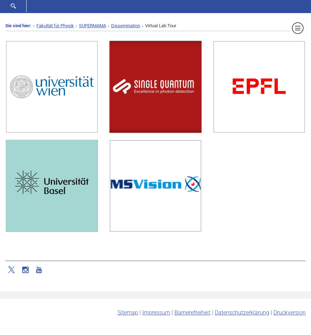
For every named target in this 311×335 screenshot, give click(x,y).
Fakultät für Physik (55, 25)
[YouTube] (39, 269)
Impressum (156, 312)
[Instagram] (25, 269)
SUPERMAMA (92, 25)
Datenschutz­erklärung (242, 312)
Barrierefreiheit (192, 312)
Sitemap (127, 312)
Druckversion (289, 312)
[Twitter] (12, 269)
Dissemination (125, 25)
